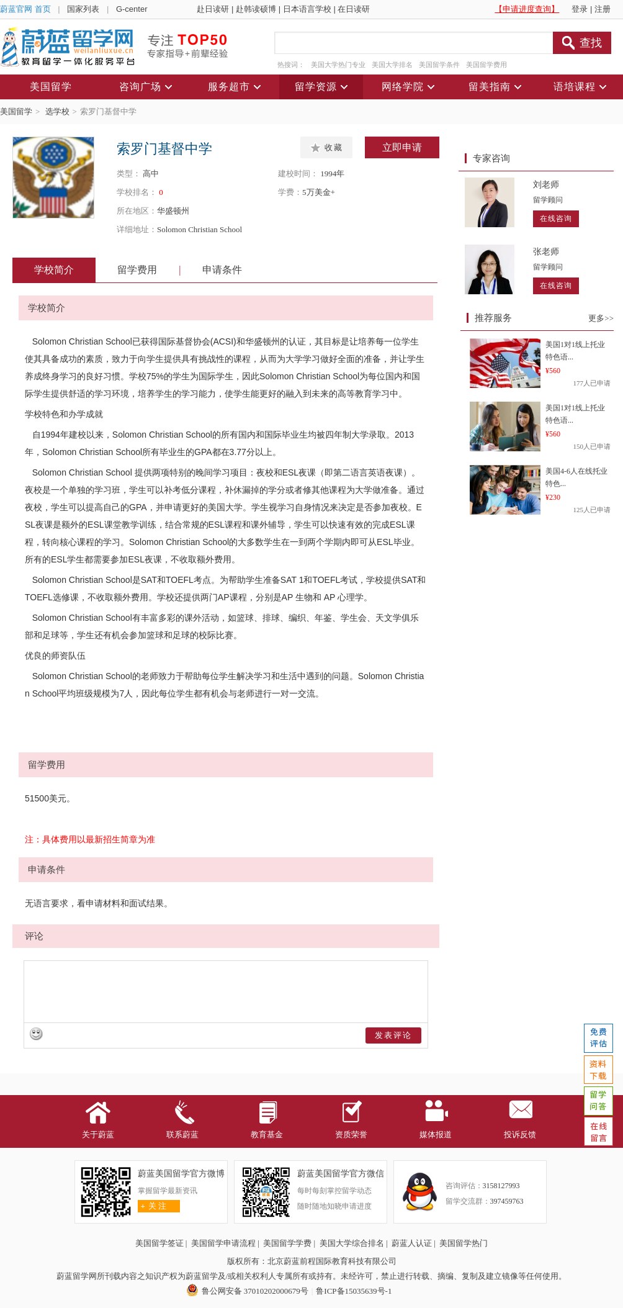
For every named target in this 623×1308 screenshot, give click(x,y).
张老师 (546, 251)
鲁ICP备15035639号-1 (354, 1291)
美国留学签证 (159, 1243)
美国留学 (16, 111)
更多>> (601, 318)
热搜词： (291, 64)
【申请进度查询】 (527, 9)
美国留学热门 (463, 1243)
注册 (602, 9)
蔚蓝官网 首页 (25, 9)
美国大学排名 (392, 64)
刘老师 (546, 184)
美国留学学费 (287, 1243)
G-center (132, 9)
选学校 (57, 111)
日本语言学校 (307, 9)
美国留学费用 (486, 64)
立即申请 (402, 147)
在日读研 (354, 9)
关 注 (152, 1206)
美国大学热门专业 (338, 64)
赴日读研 (213, 9)
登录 (579, 9)
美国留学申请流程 (223, 1243)
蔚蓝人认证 (412, 1243)
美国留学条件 (439, 64)
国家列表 (83, 9)
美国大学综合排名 (352, 1243)
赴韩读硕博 (256, 9)
